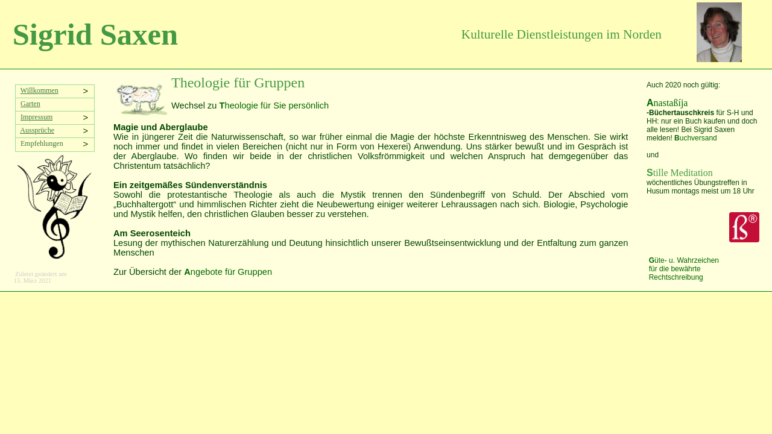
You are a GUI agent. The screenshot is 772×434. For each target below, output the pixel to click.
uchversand (695, 138)
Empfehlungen (40, 143)
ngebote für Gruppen (228, 272)
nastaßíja (667, 103)
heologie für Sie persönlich (274, 105)
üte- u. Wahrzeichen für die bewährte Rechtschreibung (684, 268)
